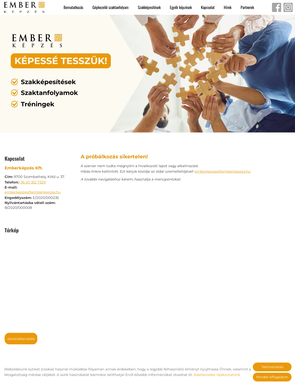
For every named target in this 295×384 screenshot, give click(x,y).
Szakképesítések (149, 7)
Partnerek (247, 7)
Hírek (227, 7)
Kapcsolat (208, 7)
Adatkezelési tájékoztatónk (217, 374)
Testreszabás (272, 367)
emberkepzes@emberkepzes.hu (33, 190)
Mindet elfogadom (272, 377)
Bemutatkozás (73, 7)
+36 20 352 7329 (32, 180)
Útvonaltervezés (21, 336)
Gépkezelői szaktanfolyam (110, 7)
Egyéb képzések (181, 7)
